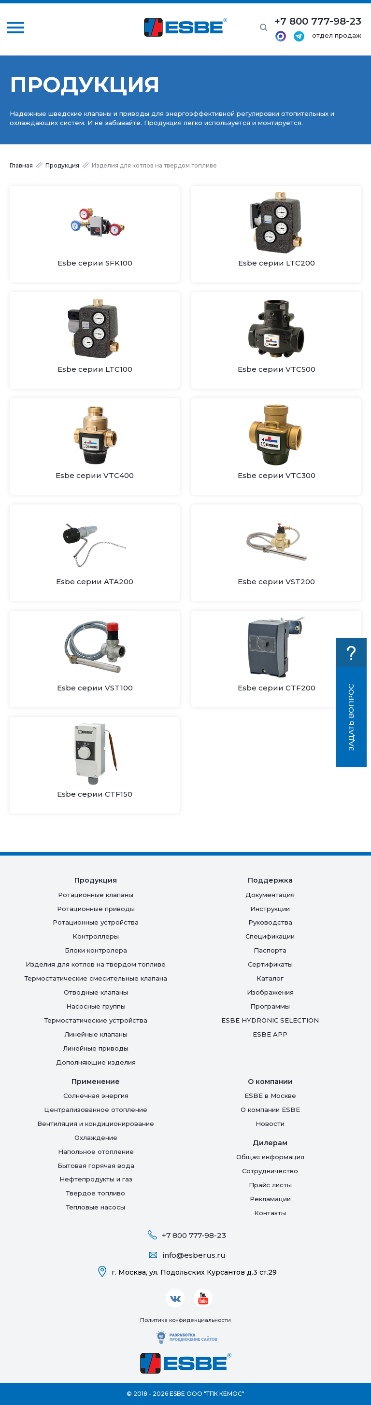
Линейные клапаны (96, 1034)
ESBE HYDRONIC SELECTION (270, 1020)
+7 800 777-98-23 (194, 1235)
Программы (270, 1006)
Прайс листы (270, 1185)
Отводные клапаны (96, 992)
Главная (21, 165)
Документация (270, 895)
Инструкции (270, 909)
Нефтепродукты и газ (95, 1179)
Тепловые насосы (95, 1207)
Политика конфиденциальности (185, 1320)
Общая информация (270, 1157)
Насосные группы (96, 1006)
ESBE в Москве (270, 1095)
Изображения (270, 992)
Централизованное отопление (95, 1109)
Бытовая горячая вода (95, 1165)
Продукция (62, 165)
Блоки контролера (96, 950)
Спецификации (270, 936)
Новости (270, 1123)
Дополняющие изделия (96, 1062)
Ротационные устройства (96, 922)
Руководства (270, 922)
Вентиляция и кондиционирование (95, 1123)
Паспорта (270, 950)
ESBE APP (270, 1034)
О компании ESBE (270, 1109)
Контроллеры (95, 936)
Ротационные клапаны (95, 895)
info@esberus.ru (194, 1255)
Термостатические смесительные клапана (96, 978)
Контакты (270, 1213)
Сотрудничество (270, 1171)
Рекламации (270, 1199)
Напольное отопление (96, 1151)
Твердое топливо (95, 1193)
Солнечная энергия (95, 1095)
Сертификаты (270, 964)
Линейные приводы (95, 1048)
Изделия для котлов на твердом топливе (96, 964)
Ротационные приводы (96, 909)
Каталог (270, 978)
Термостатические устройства (95, 1020)
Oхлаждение (95, 1137)
